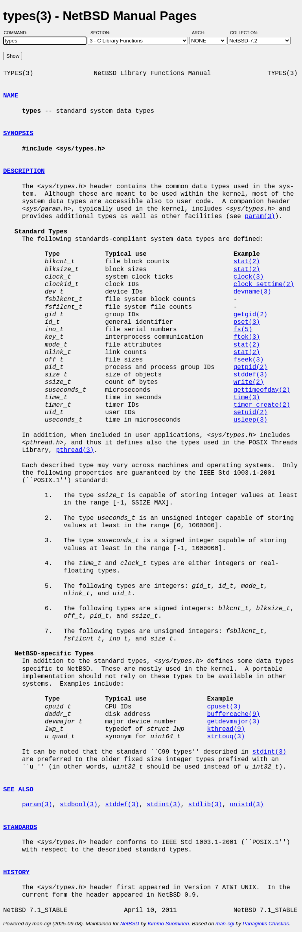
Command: (18, 32)
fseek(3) (249, 360)
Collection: (244, 32)
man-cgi (224, 923)
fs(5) (243, 329)
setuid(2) (250, 412)
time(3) (247, 397)
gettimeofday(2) (262, 390)
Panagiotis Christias (266, 923)
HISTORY (16, 872)
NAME (10, 96)
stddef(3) (250, 375)
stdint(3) (269, 752)
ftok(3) (247, 337)
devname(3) (252, 292)
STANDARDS (20, 827)
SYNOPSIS (18, 133)
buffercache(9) (233, 714)
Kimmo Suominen (168, 923)
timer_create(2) (262, 405)
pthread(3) (75, 450)
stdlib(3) (205, 804)
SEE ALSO (18, 789)
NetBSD (129, 923)
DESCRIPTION (24, 171)
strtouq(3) (226, 736)
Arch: (202, 32)
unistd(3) (246, 804)
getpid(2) (250, 367)
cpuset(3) (224, 707)
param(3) (260, 216)
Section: (102, 32)
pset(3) (247, 322)
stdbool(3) (79, 804)
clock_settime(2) (264, 284)
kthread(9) (226, 729)
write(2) (249, 382)
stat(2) (247, 261)
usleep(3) (250, 420)
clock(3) (249, 277)
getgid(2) (250, 314)
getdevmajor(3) (233, 721)
